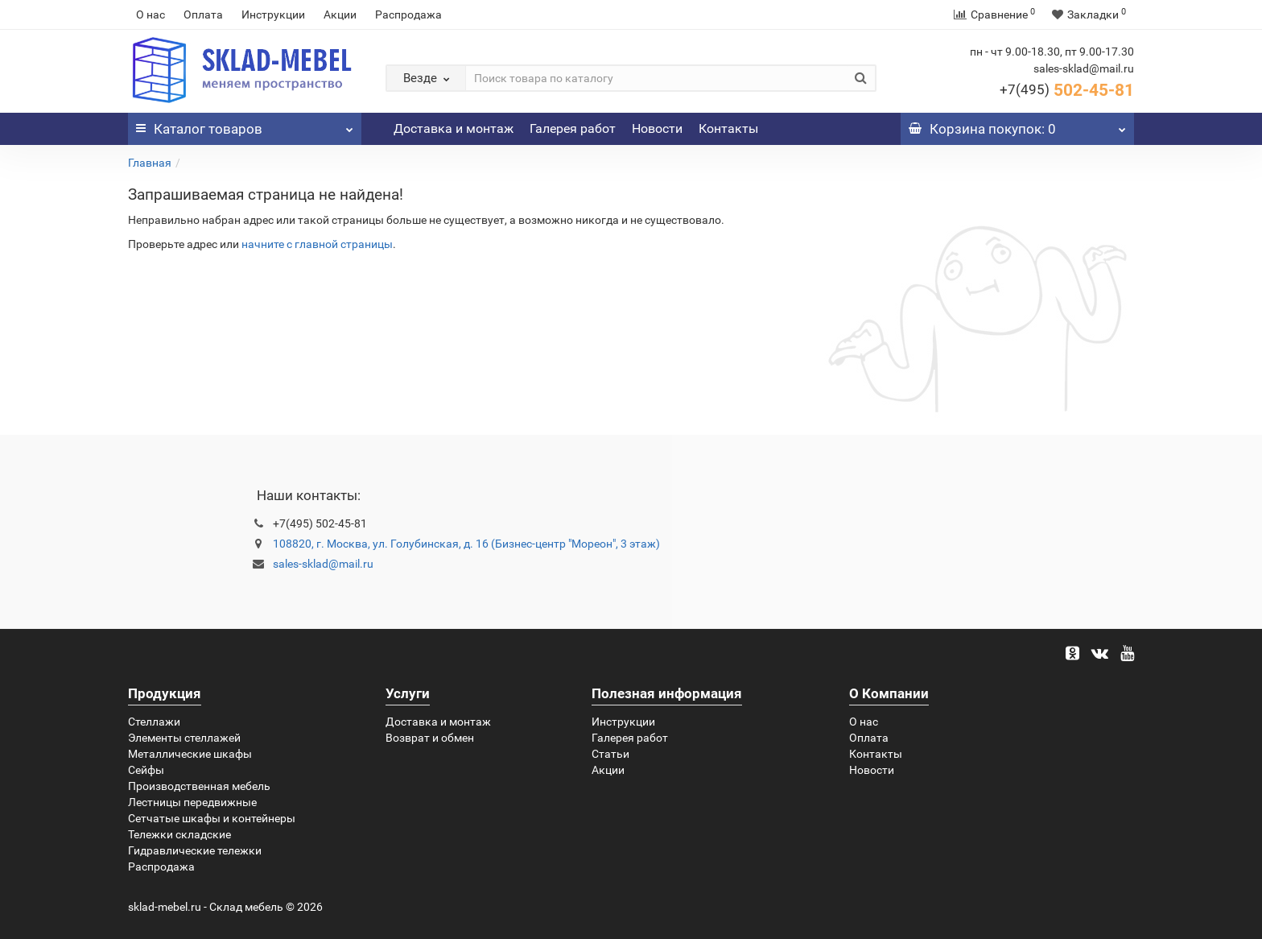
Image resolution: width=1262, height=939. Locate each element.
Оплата (203, 14)
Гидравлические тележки (195, 850)
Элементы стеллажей (184, 737)
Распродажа (408, 14)
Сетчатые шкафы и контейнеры (211, 818)
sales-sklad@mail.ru (323, 563)
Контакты (728, 128)
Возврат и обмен (430, 737)
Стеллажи (154, 721)
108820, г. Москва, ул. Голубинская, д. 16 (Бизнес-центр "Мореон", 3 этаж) (466, 543)
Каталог (244, 125)
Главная (149, 162)
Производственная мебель (199, 786)
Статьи (610, 753)
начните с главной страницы (317, 244)
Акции (340, 14)
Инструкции (273, 14)
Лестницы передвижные (192, 802)
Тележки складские (179, 834)
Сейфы (146, 769)
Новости (657, 128)
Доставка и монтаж (453, 128)
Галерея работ (573, 128)
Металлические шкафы (190, 753)
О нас (150, 14)
